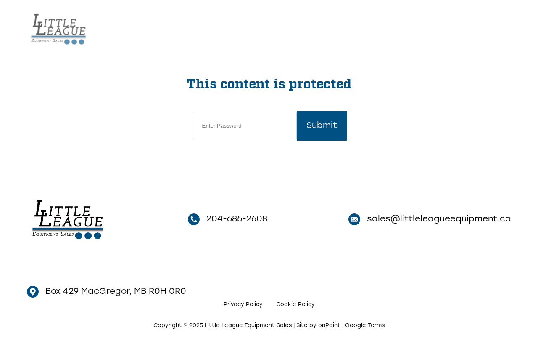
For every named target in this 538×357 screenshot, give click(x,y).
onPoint (329, 325)
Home (291, 28)
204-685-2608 (462, 28)
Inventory (333, 28)
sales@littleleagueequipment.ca (429, 219)
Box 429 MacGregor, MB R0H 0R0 (106, 292)
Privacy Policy (243, 304)
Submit (321, 126)
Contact (383, 28)
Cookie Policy (295, 304)
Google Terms (365, 325)
